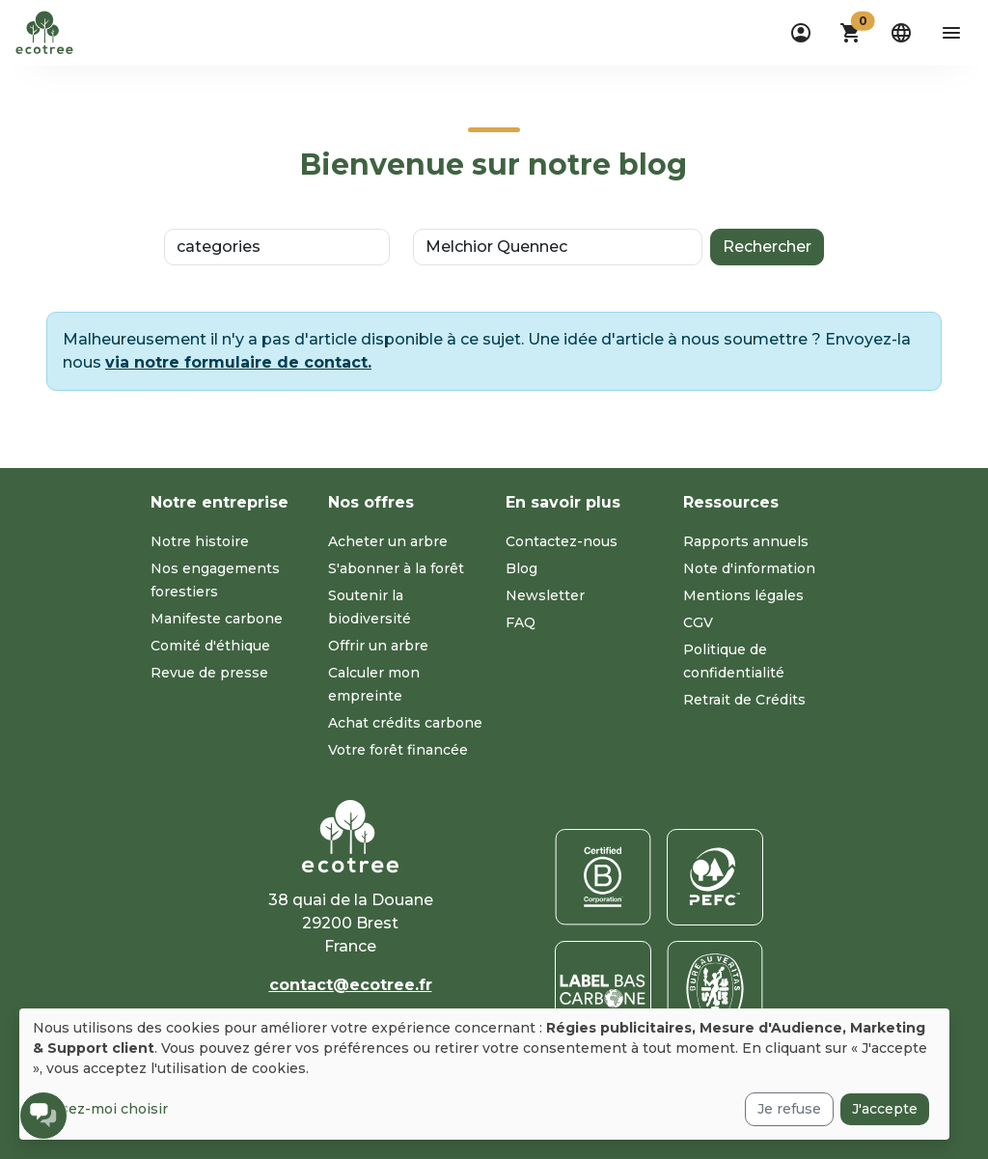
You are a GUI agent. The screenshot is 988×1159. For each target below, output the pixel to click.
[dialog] (484, 1074)
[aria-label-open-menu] (951, 33)
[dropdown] (801, 33)
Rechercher (767, 246)
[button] (851, 33)
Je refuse (789, 1109)
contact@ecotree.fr (350, 985)
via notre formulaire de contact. (238, 362)
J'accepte (885, 1109)
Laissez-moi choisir (100, 1109)
